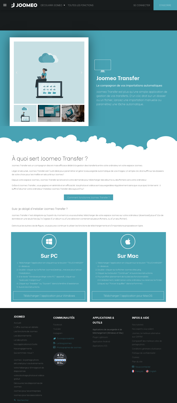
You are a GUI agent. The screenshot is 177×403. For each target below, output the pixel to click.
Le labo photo (20, 319)
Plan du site (137, 341)
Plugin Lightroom (100, 317)
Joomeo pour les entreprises (27, 370)
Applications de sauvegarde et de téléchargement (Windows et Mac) (108, 311)
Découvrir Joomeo (53, 5)
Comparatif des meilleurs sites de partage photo (147, 323)
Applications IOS (100, 326)
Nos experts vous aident (143, 309)
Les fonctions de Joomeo (25, 311)
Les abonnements (22, 315)
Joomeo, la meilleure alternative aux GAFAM (146, 315)
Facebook (57, 304)
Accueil (17, 302)
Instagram (58, 313)
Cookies (135, 337)
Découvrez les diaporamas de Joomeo (28, 364)
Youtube (57, 309)
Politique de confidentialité (143, 333)
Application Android (101, 321)
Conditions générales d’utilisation (146, 328)
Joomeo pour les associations (28, 374)
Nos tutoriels (137, 304)
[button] (7, 388)
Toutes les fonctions (80, 5)
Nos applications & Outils (25, 324)
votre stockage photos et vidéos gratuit (29, 357)
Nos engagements (23, 328)
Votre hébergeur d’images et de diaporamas (29, 349)
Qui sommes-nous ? (24, 332)
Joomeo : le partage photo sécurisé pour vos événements (28, 341)
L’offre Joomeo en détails (26, 306)
